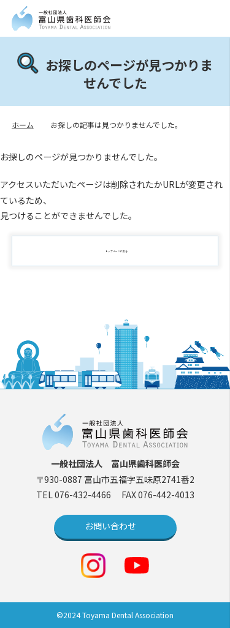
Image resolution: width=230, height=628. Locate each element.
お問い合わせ (110, 526)
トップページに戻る (121, 251)
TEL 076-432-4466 (74, 494)
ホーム (23, 124)
